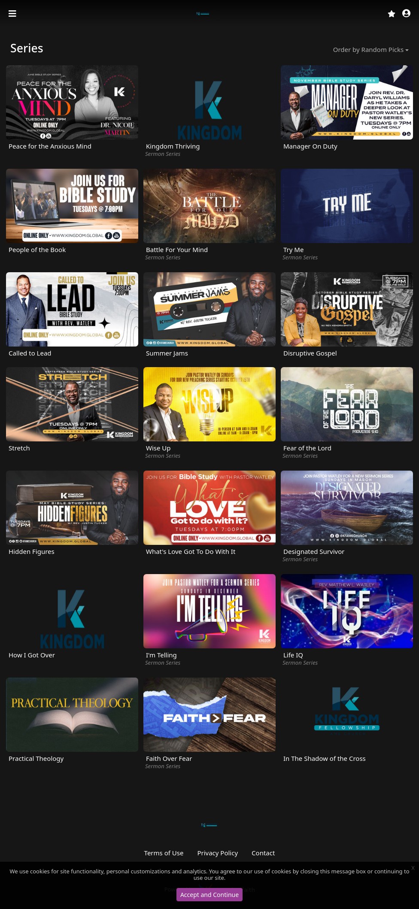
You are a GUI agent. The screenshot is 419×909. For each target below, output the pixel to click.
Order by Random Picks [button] (368, 49)
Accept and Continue (209, 895)
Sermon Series (162, 154)
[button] (406, 14)
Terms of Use (164, 852)
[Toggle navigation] (13, 14)
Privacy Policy (217, 852)
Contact (263, 852)
